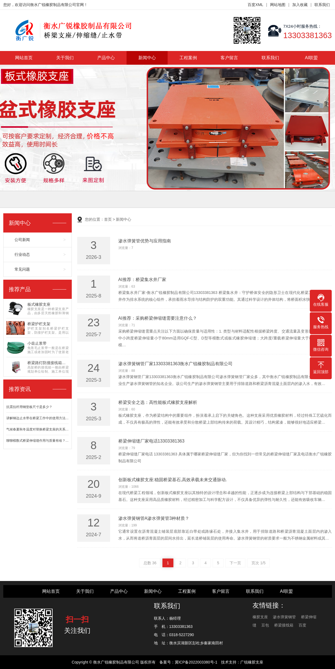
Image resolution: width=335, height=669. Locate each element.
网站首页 (24, 57)
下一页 (235, 563)
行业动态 (22, 254)
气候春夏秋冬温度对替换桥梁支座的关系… (37, 429)
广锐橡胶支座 (251, 662)
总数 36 (150, 563)
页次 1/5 (258, 563)
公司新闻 (22, 239)
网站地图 (277, 4)
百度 (302, 625)
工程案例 (188, 57)
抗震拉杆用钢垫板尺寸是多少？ (29, 407)
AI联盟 (311, 57)
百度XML (255, 4)
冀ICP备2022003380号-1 (196, 662)
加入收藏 (300, 4)
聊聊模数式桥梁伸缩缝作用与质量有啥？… (37, 441)
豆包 (265, 625)
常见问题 (22, 269)
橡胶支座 (260, 617)
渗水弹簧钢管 (284, 617)
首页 (108, 219)
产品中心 (106, 57)
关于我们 (65, 57)
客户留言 (229, 57)
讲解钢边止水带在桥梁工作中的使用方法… (37, 418)
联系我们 (322, 4)
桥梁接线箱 (283, 625)
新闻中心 (147, 57)
